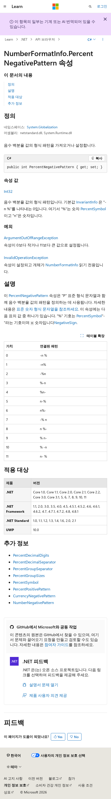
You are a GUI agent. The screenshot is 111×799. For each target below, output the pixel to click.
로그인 (102, 6)
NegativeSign (65, 322)
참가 (71, 778)
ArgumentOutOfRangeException (31, 237)
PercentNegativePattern (28, 295)
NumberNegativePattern (33, 602)
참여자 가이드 (56, 644)
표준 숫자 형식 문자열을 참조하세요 (47, 308)
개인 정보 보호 (15, 785)
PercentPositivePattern (31, 588)
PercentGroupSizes (29, 575)
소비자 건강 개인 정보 (52, 785)
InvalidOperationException (26, 257)
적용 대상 (15, 96)
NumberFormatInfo (61, 264)
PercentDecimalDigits (31, 555)
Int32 (8, 191)
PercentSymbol (93, 208)
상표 (7, 792)
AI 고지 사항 (13, 778)
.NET (24, 39)
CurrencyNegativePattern (34, 595)
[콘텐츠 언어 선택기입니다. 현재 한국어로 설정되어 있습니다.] (14, 755)
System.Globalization (42, 127)
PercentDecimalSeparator (34, 561)
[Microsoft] (55, 6)
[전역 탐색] (5, 6)
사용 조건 (85, 785)
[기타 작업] (103, 39)
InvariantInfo (86, 201)
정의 (11, 84)
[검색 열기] (90, 6)
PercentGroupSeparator (33, 568)
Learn (9, 39)
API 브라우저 (45, 39)
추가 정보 (15, 103)
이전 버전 (35, 778)
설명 (11, 90)
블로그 (54, 778)
